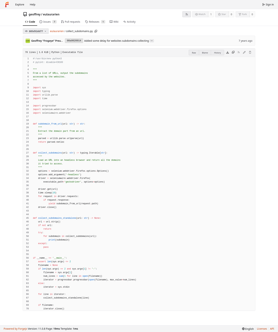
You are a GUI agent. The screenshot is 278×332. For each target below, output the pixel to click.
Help (32, 4)
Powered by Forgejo (15, 328)
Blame (205, 52)
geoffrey (35, 14)
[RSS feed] (186, 14)
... (152, 40)
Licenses (262, 328)
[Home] (7, 4)
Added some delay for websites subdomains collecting (116, 40)
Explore (19, 4)
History (217, 52)
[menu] (248, 329)
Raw (194, 52)
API (272, 328)
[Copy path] (95, 31)
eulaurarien (51, 14)
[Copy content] (233, 52)
